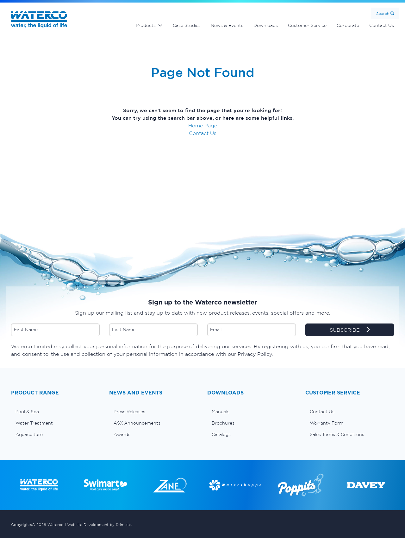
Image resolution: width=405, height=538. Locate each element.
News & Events (227, 25)
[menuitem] (55, 411)
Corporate (348, 25)
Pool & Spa (27, 411)
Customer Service (307, 25)
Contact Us (381, 25)
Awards (122, 434)
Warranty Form (326, 423)
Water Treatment (34, 423)
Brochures (223, 423)
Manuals (220, 411)
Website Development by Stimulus (99, 524)
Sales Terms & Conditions (337, 434)
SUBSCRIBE (350, 330)
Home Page (202, 125)
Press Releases (129, 411)
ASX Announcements (137, 423)
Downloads (265, 25)
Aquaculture (29, 434)
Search (382, 13)
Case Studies (187, 25)
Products (146, 25)
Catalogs (221, 434)
